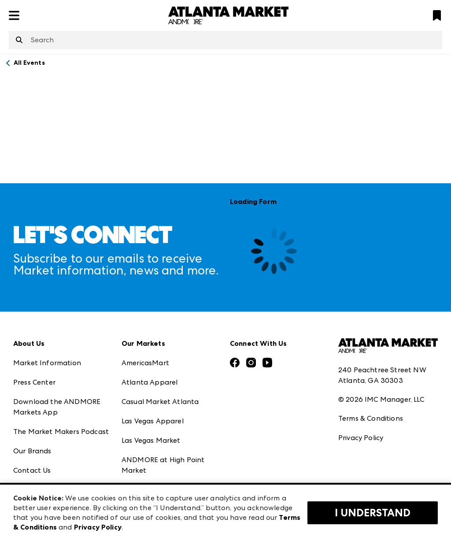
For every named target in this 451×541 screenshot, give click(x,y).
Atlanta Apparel (149, 382)
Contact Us (32, 470)
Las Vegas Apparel (153, 421)
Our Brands (32, 451)
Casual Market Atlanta (160, 401)
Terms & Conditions (370, 418)
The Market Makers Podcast (61, 431)
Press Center (34, 382)
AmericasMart (145, 363)
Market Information (47, 363)
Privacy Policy (360, 438)
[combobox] (225, 40)
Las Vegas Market (151, 440)
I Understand (372, 512)
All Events (29, 63)
